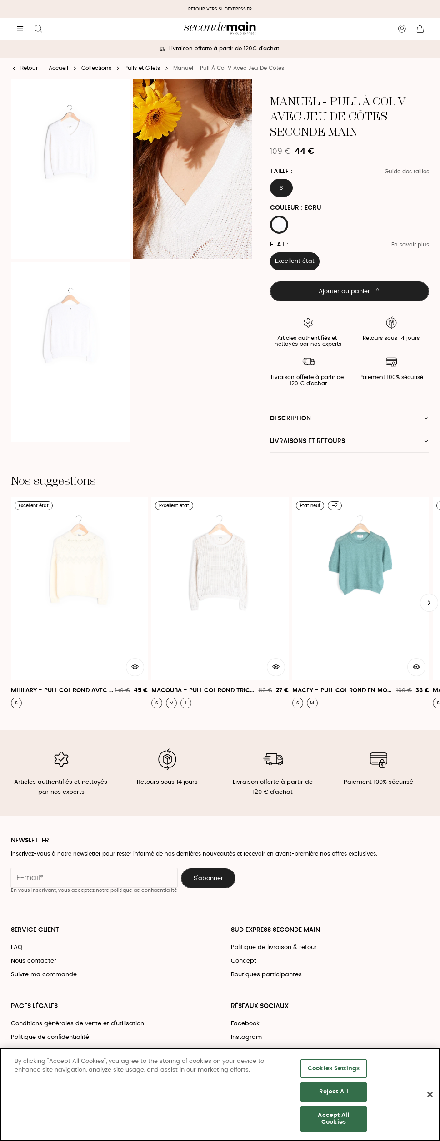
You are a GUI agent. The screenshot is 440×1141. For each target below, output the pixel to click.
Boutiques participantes (266, 975)
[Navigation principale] (20, 29)
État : (279, 244)
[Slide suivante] (429, 603)
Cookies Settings (334, 1069)
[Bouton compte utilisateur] (402, 29)
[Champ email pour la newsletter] (94, 877)
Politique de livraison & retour (274, 947)
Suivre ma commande (44, 975)
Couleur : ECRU (295, 208)
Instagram (246, 1037)
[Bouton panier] (420, 29)
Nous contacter (33, 961)
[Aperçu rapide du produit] (135, 667)
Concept (243, 961)
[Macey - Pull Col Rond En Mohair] (360, 602)
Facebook (245, 1024)
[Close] (430, 1095)
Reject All (333, 1092)
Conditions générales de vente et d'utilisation (77, 1024)
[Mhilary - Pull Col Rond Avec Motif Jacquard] (79, 602)
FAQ (16, 947)
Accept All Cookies (333, 1119)
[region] (220, 1094)
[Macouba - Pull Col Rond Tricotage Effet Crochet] (219, 602)
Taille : (281, 171)
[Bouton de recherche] (38, 29)
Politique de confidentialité (50, 1037)
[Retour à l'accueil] (220, 29)
